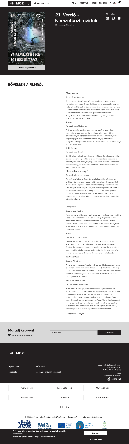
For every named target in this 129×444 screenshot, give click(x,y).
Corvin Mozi (27, 388)
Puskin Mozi (27, 397)
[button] (115, 2)
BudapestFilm (73, 417)
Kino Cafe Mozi (64, 388)
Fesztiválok (84, 3)
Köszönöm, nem (95, 439)
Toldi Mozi (65, 407)
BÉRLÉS (94, 3)
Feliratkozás (109, 332)
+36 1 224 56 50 (114, 367)
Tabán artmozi (102, 397)
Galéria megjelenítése (27, 67)
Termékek (103, 3)
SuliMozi (65, 397)
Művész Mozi (102, 388)
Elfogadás (95, 433)
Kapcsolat (13, 372)
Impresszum (13, 366)
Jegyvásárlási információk (49, 372)
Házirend (40, 366)
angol (81, 314)
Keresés (111, 3)
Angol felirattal (68, 25)
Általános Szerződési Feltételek (52, 417)
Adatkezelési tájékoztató (92, 417)
